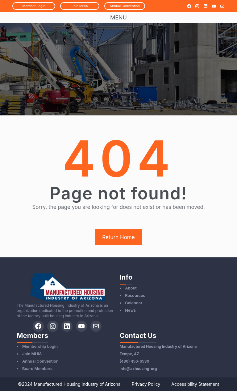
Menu (118, 17)
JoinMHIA (80, 6)
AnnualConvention (125, 6)
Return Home (118, 237)
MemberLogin (33, 6)
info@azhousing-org (138, 368)
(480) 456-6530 (134, 361)
